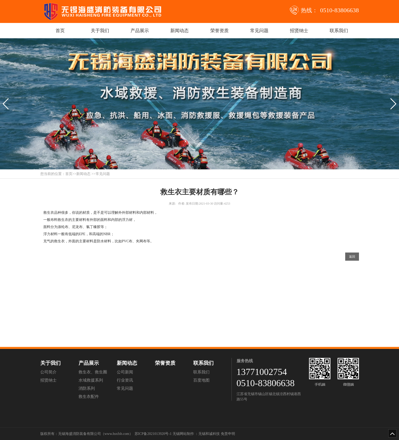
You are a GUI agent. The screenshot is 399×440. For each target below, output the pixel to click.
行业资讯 (125, 380)
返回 (352, 256)
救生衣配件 (89, 396)
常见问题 (259, 30)
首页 (60, 30)
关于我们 (100, 30)
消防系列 (87, 388)
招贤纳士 (299, 30)
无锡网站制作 (183, 434)
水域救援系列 (91, 380)
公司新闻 (125, 372)
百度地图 (201, 380)
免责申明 (228, 434)
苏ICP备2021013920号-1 (153, 434)
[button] (6, 103)
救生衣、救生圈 (93, 372)
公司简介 (48, 372)
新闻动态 (179, 30)
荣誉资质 (219, 30)
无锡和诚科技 (209, 434)
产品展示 (140, 30)
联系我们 (339, 30)
